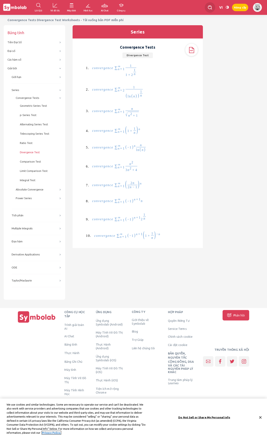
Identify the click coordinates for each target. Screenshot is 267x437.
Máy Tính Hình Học (74, 392)
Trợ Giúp (138, 339)
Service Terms (177, 328)
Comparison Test (30, 161)
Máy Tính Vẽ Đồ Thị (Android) (109, 334)
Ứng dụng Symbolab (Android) (109, 322)
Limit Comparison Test (34, 170)
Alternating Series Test (34, 124)
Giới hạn (16, 77)
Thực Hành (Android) (103, 346)
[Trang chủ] (36, 322)
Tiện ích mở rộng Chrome (107, 390)
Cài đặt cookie (177, 344)
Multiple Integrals (22, 228)
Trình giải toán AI (74, 326)
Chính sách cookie (180, 336)
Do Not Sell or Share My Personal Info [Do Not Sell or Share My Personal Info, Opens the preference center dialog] (204, 417)
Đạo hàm (17, 241)
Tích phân (17, 215)
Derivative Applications (26, 254)
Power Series (24, 198)
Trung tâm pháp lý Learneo (180, 381)
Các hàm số (14, 59)
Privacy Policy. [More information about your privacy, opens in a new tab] (51, 432)
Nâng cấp (240, 7)
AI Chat (69, 336)
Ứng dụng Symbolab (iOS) (106, 358)
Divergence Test (30, 152)
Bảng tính (70, 344)
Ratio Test (26, 143)
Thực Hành (71, 353)
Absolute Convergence (29, 189)
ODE (14, 267)
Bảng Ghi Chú (73, 361)
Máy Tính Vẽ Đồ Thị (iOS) (109, 370)
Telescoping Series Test (34, 133)
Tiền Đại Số (14, 42)
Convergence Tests (27, 97)
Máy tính (70, 369)
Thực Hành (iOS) (107, 380)
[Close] (260, 417)
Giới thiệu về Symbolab (140, 321)
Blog (135, 331)
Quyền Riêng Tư (178, 320)
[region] (133, 418)
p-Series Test (28, 115)
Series (15, 90)
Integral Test (27, 180)
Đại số (11, 51)
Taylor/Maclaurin (22, 280)
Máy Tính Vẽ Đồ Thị (75, 380)
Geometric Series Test (33, 105)
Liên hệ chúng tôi (143, 348)
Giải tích (12, 68)
